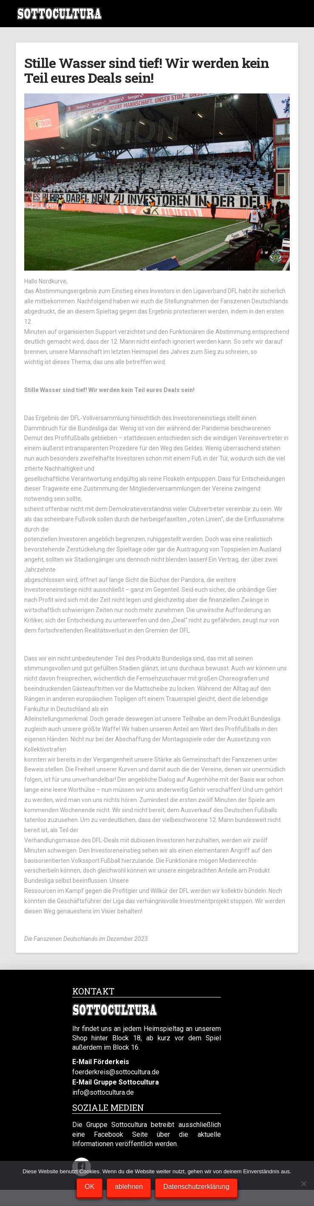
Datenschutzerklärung (196, 1186)
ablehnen (129, 1186)
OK (89, 1186)
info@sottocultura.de (103, 1092)
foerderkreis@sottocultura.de (115, 1072)
